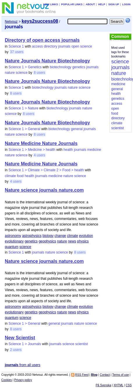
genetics (78, 67)
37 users (17, 52)
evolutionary (14, 241)
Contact (105, 374)
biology (48, 236)
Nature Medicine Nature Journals (41, 143)
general (77, 129)
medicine (94, 150)
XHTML (118, 385)
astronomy (13, 236)
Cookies (6, 380)
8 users (39, 73)
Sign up (113, 4)
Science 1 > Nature (23, 108)
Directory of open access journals (42, 40)
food (20, 176)
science (86, 46)
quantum (12, 247)
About (90, 4)
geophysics (47, 241)
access (37, 46)
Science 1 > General (24, 129)
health (68, 150)
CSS (129, 385)
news (72, 241)
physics (83, 241)
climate (10, 176)
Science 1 (16, 46)
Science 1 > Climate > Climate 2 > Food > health (46, 170)
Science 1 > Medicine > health (31, 150)
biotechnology (60, 67)
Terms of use (120, 374)
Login (126, 4)
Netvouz (11, 22)
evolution (86, 236)
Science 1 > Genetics (25, 67)
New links (50, 4)
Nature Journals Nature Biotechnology (47, 60)
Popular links (72, 4)
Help (101, 4)
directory (50, 46)
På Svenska (103, 385)
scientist (81, 344)
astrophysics (32, 236)
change (60, 236)
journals (64, 46)
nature (10, 73)
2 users (16, 350)
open (75, 46)
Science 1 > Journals (24, 344)
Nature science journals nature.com (44, 190)
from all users (22, 365)
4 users (39, 155)
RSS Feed (81, 374)
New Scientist (20, 337)
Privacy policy (23, 380)
